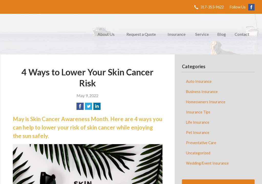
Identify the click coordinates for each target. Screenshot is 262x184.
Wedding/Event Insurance (207, 163)
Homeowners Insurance (205, 102)
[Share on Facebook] (80, 106)
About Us (106, 34)
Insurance (176, 34)
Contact (242, 34)
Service (202, 34)
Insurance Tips (198, 112)
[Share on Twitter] (88, 106)
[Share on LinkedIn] (97, 106)
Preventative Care (201, 143)
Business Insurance (202, 91)
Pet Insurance (197, 132)
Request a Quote (141, 34)
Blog (221, 34)
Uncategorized (198, 153)
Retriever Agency (46, 34)
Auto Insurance (199, 81)
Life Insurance (197, 122)
